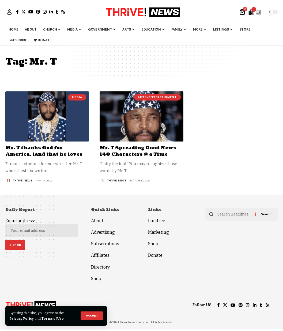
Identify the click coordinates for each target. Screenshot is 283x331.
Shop (96, 278)
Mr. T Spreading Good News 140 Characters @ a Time (140, 150)
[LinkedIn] (51, 12)
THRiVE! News (22, 180)
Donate (155, 255)
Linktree (156, 220)
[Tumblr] (57, 12)
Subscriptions (105, 243)
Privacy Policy (22, 319)
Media (77, 97)
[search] (258, 12)
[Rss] (63, 12)
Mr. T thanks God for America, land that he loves (45, 150)
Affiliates (100, 255)
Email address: (41, 227)
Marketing (158, 232)
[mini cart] (243, 12)
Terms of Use (54, 319)
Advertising (103, 232)
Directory (100, 267)
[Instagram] (44, 12)
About (97, 220)
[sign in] (9, 12)
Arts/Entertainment (157, 97)
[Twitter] (23, 12)
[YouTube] (31, 12)
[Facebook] (17, 12)
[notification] (251, 12)
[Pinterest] (38, 12)
